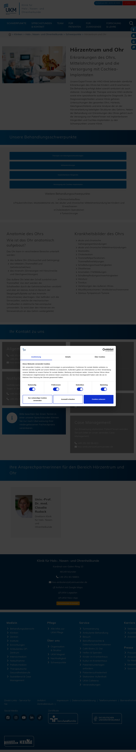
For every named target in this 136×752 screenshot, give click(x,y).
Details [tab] (68, 357)
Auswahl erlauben (68, 399)
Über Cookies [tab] (100, 357)
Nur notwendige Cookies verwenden (37, 399)
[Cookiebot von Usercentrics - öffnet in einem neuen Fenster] (104, 349)
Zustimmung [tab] (36, 357)
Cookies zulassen (98, 399)
